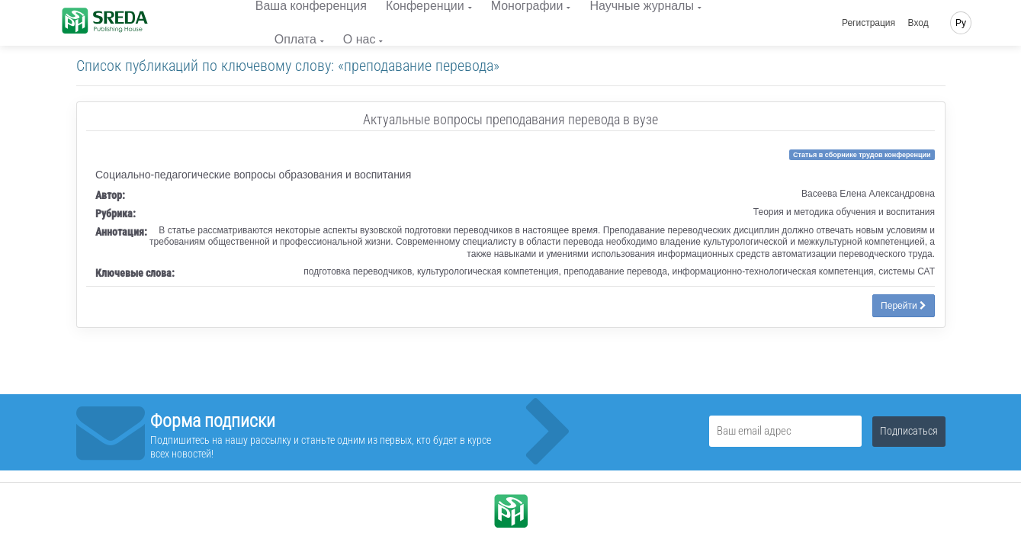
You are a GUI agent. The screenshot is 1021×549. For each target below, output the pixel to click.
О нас (359, 39)
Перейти (903, 305)
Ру (960, 23)
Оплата (295, 39)
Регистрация (868, 23)
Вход (918, 23)
